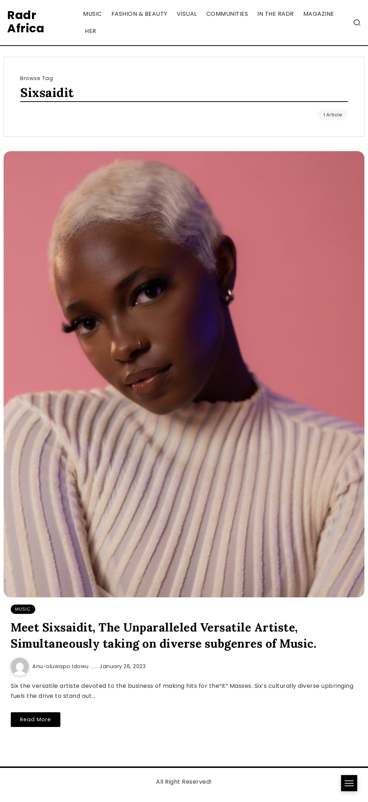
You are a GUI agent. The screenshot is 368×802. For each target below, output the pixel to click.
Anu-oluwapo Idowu (61, 666)
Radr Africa (25, 21)
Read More (35, 719)
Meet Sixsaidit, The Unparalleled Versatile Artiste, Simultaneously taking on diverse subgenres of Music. (163, 635)
